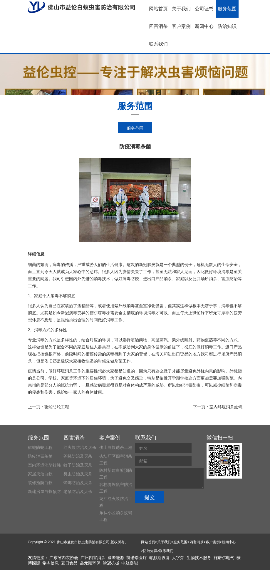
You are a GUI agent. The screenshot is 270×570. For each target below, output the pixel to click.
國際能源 (116, 557)
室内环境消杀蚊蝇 (225, 406)
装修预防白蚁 (40, 482)
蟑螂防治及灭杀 (77, 482)
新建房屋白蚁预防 (44, 491)
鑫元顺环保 (90, 563)
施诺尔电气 (224, 557)
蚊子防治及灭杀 (77, 465)
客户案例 (181, 26)
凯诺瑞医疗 (136, 557)
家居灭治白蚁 (40, 474)
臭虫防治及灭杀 (77, 474)
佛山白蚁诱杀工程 (115, 447)
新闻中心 (204, 26)
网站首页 (158, 8)
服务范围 (227, 8)
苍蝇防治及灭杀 (77, 456)
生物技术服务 (199, 557)
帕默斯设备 (159, 557)
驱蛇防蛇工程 (56, 406)
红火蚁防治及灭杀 (79, 447)
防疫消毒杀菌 (40, 456)
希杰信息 (50, 563)
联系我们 (158, 43)
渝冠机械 (111, 563)
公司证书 (204, 8)
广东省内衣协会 (63, 557)
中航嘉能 (129, 563)
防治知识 (227, 26)
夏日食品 (69, 563)
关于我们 (181, 8)
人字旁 (178, 557)
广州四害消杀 (93, 557)
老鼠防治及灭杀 (77, 491)
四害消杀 (158, 26)
